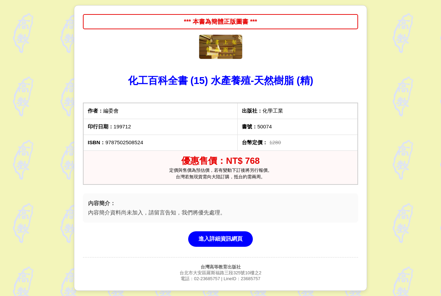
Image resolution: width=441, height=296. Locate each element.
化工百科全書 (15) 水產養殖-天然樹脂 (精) (220, 80)
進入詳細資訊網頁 (220, 239)
